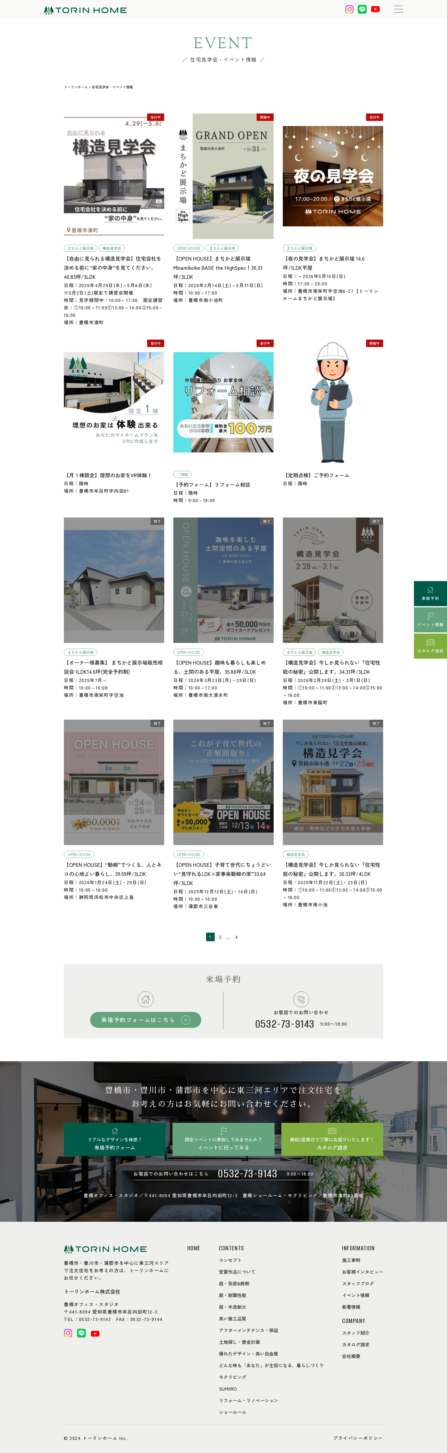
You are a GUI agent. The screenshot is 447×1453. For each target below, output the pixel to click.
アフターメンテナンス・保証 (248, 1330)
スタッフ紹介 (355, 1332)
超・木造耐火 (232, 1306)
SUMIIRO (228, 1388)
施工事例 (351, 1260)
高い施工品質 (232, 1318)
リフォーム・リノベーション (248, 1400)
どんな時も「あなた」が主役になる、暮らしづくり (271, 1365)
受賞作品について (237, 1271)
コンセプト (230, 1260)
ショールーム (232, 1412)
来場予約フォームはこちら (138, 1020)
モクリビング (232, 1376)
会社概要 (351, 1356)
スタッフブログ (358, 1283)
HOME (194, 1248)
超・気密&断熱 (234, 1283)
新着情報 (351, 1306)
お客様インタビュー (362, 1271)
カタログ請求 (355, 1344)
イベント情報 (355, 1295)
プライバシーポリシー (358, 1437)
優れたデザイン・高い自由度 (248, 1353)
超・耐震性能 (232, 1295)
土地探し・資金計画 (239, 1341)
